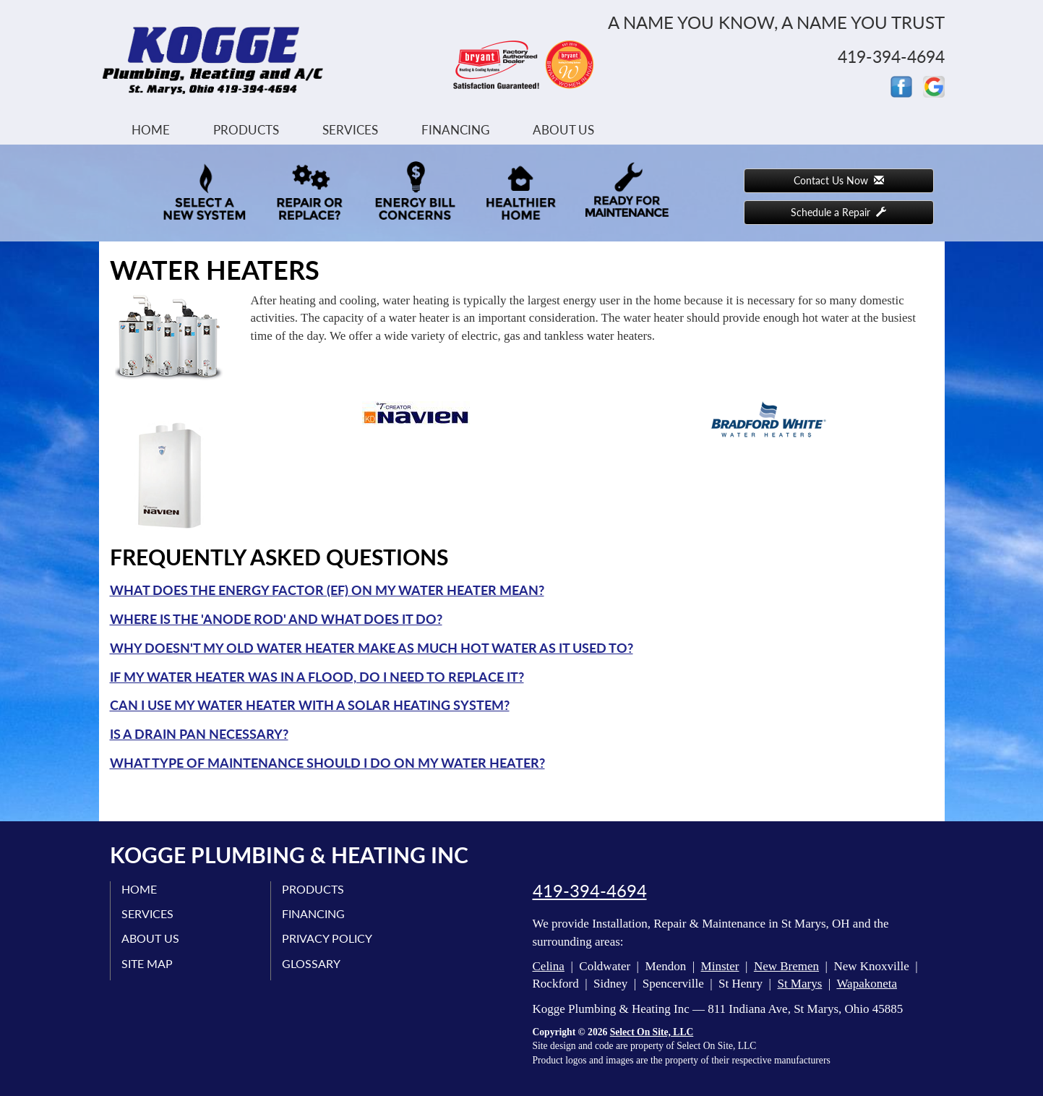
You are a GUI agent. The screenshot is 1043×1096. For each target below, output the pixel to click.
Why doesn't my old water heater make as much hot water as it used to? (371, 648)
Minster (720, 966)
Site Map (147, 963)
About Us (563, 129)
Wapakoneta (866, 983)
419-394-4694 (590, 891)
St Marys (799, 983)
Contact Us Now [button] (839, 180)
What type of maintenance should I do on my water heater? (327, 763)
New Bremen (786, 966)
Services (350, 129)
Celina (549, 966)
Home (151, 129)
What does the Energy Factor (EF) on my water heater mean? (327, 590)
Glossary (311, 963)
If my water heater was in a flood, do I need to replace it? (317, 677)
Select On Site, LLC (652, 1032)
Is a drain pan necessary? (199, 734)
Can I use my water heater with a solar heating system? (310, 705)
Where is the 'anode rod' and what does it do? (276, 619)
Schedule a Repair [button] (838, 212)
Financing (455, 129)
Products (246, 129)
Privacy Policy (327, 938)
